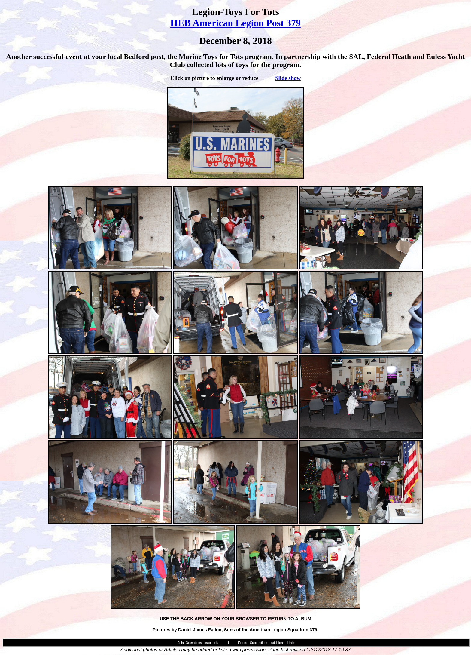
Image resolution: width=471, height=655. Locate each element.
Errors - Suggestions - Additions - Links (266, 642)
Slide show (288, 78)
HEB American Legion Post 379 (235, 22)
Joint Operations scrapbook (198, 642)
